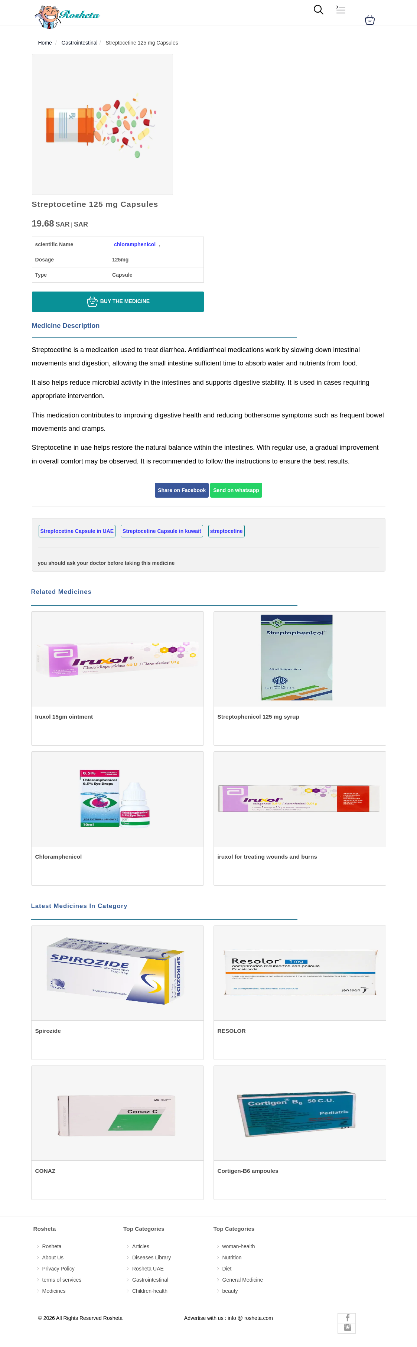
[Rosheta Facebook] (347, 1318)
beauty (230, 1291)
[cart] (369, 20)
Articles (140, 1246)
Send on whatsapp (236, 490)
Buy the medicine (118, 301)
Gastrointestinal (150, 1280)
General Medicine (242, 1280)
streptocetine (226, 531)
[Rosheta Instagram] (347, 1328)
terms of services (62, 1280)
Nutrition (232, 1257)
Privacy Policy (58, 1269)
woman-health (238, 1246)
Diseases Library (151, 1257)
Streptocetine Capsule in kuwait (162, 531)
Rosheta (52, 1246)
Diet (227, 1269)
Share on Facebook (182, 490)
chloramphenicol (135, 244)
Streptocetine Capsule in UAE (77, 531)
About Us (53, 1257)
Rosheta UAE (148, 1269)
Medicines (54, 1291)
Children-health (149, 1291)
